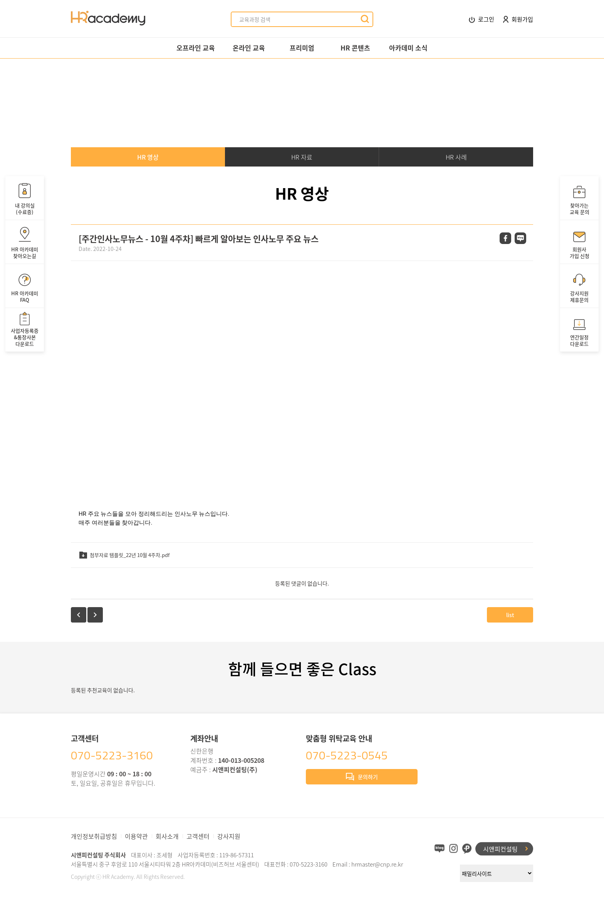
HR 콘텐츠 (355, 47)
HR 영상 (148, 157)
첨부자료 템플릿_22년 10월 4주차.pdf (124, 555)
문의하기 (362, 777)
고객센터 (198, 836)
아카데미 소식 (408, 47)
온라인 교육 (249, 47)
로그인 (481, 19)
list (510, 615)
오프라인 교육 (195, 47)
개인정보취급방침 (94, 836)
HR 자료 (301, 157)
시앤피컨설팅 (500, 848)
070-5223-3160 (112, 755)
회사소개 (167, 836)
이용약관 (136, 836)
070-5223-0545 (347, 755)
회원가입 (518, 19)
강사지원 (228, 836)
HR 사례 (456, 157)
